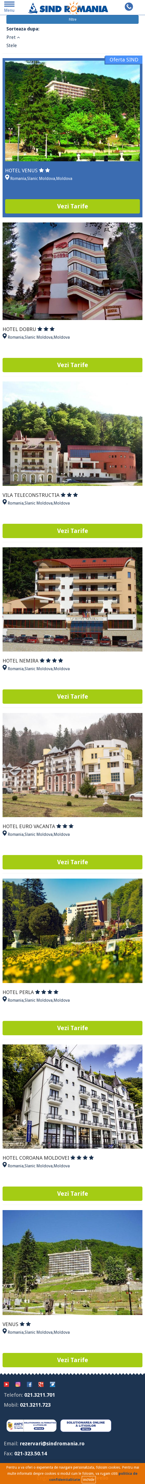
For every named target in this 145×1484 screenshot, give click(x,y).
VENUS (17, 1324)
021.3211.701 (39, 1395)
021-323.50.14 (30, 1453)
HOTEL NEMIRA (33, 661)
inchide (88, 1480)
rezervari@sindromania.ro (52, 1443)
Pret (13, 37)
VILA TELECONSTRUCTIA (40, 495)
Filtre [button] (72, 19)
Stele (11, 45)
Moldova (64, 178)
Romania (18, 178)
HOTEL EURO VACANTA (38, 826)
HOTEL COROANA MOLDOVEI (48, 1158)
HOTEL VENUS (27, 170)
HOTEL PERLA (30, 992)
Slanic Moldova (41, 178)
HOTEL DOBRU (29, 329)
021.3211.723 (35, 1405)
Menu (9, 8)
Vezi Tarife (72, 206)
